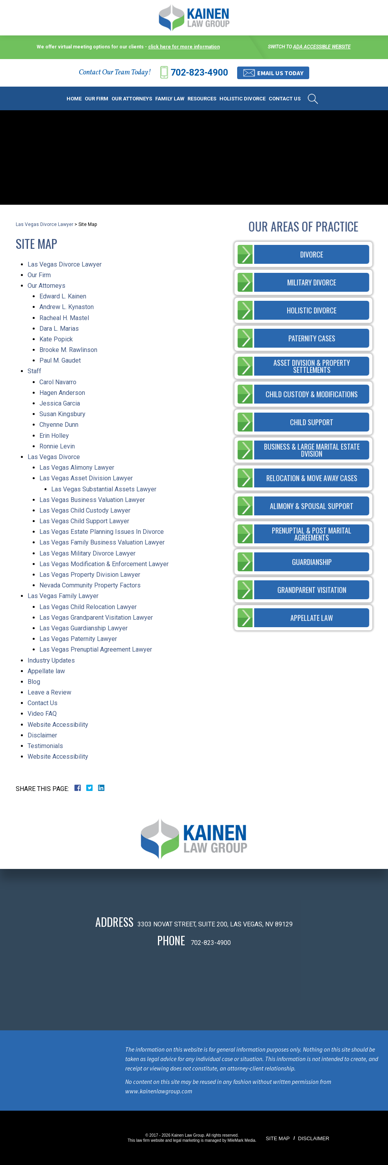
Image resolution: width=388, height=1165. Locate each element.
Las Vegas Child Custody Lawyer (84, 510)
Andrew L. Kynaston (66, 307)
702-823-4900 (199, 72)
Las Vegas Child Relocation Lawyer (88, 607)
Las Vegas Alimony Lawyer (76, 467)
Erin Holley (54, 435)
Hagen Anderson (62, 392)
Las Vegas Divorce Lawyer (44, 224)
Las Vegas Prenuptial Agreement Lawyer (95, 649)
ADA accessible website (322, 47)
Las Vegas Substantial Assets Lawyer (103, 489)
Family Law (169, 99)
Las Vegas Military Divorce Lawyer (87, 553)
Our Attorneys (131, 99)
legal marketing (186, 1140)
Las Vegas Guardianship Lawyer (83, 628)
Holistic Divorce (242, 99)
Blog (34, 681)
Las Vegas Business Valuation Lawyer (92, 500)
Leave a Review (49, 692)
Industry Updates (51, 660)
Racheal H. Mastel (64, 318)
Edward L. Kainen (62, 296)
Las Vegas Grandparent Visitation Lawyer (96, 617)
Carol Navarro (57, 382)
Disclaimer (42, 735)
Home (74, 99)
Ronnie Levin (57, 446)
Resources (202, 99)
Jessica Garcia (59, 403)
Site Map (278, 1138)
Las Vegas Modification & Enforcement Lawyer (104, 564)
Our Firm (96, 99)
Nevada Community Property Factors (90, 585)
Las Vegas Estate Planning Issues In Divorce (101, 531)
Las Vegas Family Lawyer (63, 596)
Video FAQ (42, 713)
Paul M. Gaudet (60, 360)
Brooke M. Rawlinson (68, 350)
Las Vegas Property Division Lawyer (89, 574)
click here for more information (184, 47)
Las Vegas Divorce (54, 457)
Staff (34, 371)
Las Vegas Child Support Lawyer (84, 521)
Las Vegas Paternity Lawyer (78, 639)
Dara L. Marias (59, 328)
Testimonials (45, 746)
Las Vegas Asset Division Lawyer (86, 478)
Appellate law (46, 671)
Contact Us (285, 99)
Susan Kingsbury (62, 414)
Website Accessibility (58, 724)
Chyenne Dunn (58, 424)
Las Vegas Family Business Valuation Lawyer (102, 542)
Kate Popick (56, 339)
